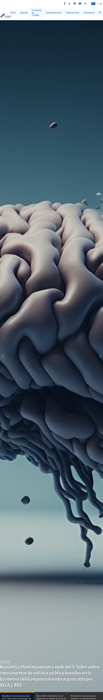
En (100, 4)
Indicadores (89, 12)
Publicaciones (72, 12)
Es (93, 4)
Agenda (23, 12)
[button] (100, 356)
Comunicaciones (54, 12)
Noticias (5, 662)
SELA (13, 12)
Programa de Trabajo (36, 12)
